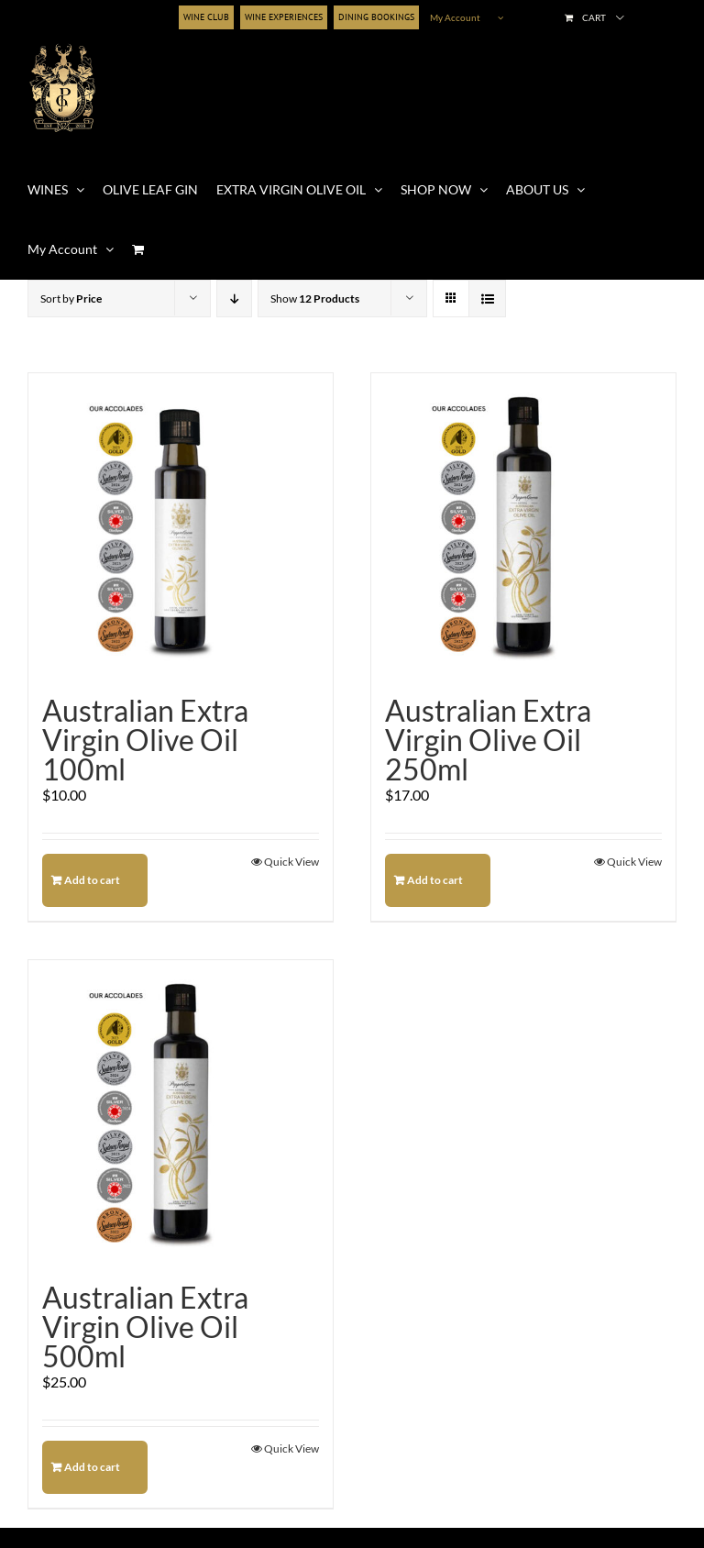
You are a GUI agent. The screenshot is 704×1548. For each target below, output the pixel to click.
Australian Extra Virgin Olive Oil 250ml (488, 739)
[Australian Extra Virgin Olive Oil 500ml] (180, 1112)
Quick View (291, 861)
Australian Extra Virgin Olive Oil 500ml (145, 1326)
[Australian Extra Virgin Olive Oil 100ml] (180, 525)
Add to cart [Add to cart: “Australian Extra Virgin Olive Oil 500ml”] (92, 1467)
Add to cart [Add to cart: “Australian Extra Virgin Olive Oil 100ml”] (92, 880)
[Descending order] (234, 298)
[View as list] (487, 298)
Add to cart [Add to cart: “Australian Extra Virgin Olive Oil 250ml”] (435, 880)
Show (314, 298)
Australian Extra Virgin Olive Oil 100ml (145, 739)
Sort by (71, 298)
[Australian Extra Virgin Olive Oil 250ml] (523, 525)
